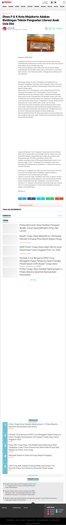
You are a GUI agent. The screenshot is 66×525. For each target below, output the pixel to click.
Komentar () (60, 28)
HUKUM (17, 6)
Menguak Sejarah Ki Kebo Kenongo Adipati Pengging (30, 455)
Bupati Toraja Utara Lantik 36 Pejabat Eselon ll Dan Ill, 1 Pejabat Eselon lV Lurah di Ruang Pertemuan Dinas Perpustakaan (20, 485)
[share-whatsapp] (53, 28)
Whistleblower (10, 520)
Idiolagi (50, 6)
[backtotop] (33, 504)
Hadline (23, 6)
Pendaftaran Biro (30, 520)
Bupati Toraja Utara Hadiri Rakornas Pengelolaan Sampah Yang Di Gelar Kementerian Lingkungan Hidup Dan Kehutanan (31, 499)
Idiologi (62, 6)
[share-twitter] (50, 28)
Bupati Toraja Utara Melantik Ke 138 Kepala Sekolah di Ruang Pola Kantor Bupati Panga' (41, 237)
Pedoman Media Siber (42, 520)
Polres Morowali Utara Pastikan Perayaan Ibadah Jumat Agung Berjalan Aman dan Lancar (40, 228)
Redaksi (23, 520)
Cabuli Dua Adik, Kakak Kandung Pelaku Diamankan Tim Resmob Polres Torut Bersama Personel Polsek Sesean (32, 467)
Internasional (17, 508)
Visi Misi (17, 520)
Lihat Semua (33, 279)
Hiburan (36, 6)
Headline (29, 6)
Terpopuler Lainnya (33, 475)
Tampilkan (60, 215)
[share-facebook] (46, 28)
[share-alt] (22, 198)
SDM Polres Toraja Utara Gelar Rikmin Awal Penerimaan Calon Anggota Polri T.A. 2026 (41, 248)
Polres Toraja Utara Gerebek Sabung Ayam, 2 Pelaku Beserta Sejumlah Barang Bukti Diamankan (41, 272)
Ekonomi (11, 6)
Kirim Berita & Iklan (54, 520)
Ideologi (43, 6)
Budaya (5, 6)
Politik (26, 508)
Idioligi (56, 6)
